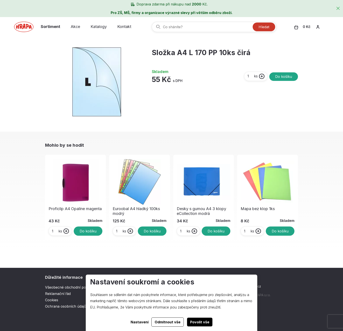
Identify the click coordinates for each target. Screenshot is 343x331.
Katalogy (99, 26)
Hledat (264, 27)
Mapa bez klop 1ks (258, 208)
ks (252, 76)
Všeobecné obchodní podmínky (71, 287)
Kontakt (124, 26)
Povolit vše (199, 322)
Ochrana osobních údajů (65, 306)
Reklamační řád (58, 293)
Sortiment (50, 26)
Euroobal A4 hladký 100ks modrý (136, 211)
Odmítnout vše (167, 322)
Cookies (51, 300)
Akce (75, 26)
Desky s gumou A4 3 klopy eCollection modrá (201, 211)
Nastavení (140, 322)
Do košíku (283, 76)
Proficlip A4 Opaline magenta (75, 208)
